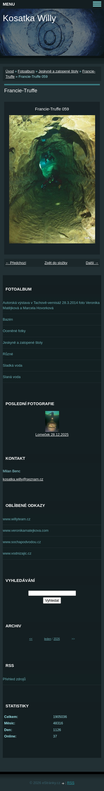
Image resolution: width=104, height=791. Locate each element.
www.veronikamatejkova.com (26, 530)
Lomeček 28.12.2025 (52, 434)
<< (30, 638)
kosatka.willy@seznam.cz (23, 479)
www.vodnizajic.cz (17, 553)
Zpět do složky (55, 263)
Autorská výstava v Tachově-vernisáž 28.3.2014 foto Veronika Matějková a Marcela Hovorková (51, 305)
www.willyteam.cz (17, 519)
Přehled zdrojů (14, 679)
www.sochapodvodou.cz (22, 542)
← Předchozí (16, 263)
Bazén (8, 319)
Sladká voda (12, 365)
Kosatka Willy (29, 18)
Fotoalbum (26, 71)
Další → (92, 263)
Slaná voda (12, 377)
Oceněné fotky (14, 331)
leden (47, 638)
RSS (70, 783)
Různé (8, 354)
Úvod (10, 71)
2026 (57, 638)
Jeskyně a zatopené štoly (58, 71)
